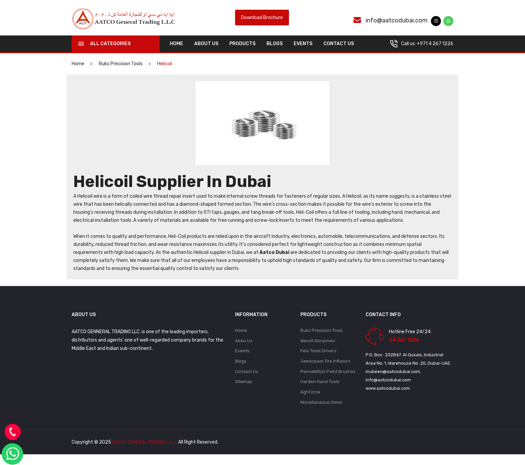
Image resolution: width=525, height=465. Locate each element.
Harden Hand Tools (320, 391)
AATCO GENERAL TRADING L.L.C (145, 453)
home (176, 51)
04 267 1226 (404, 347)
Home (241, 337)
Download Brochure (262, 21)
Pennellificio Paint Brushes (328, 380)
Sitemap (243, 391)
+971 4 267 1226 (435, 51)
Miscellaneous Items (321, 412)
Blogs (275, 51)
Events (303, 51)
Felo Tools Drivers (318, 359)
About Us (206, 51)
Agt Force (310, 401)
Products (242, 51)
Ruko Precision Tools (121, 71)
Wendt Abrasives (317, 348)
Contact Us (338, 51)
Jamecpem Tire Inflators (325, 369)
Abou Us (243, 348)
